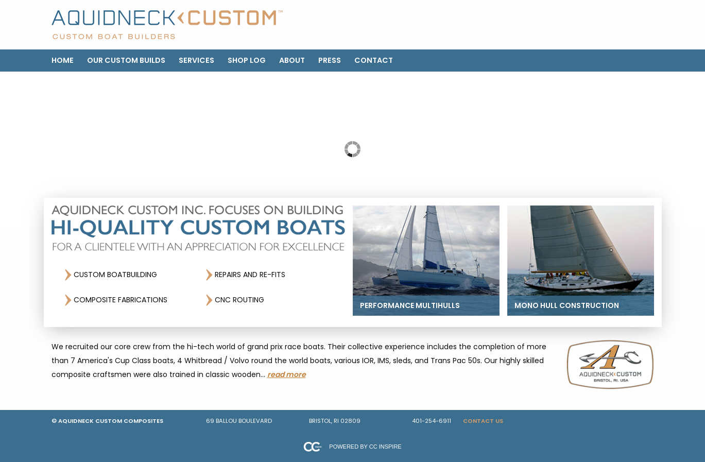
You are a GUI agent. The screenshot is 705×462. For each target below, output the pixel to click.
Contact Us (483, 421)
